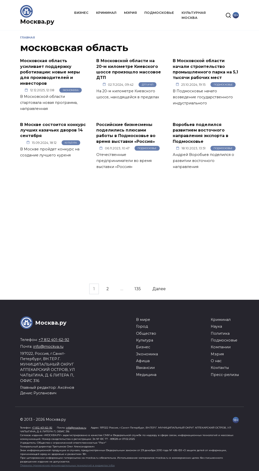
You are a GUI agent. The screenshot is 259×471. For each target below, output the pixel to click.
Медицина (146, 374)
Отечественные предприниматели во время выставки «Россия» (124, 160)
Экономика (71, 90)
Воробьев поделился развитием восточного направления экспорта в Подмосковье (200, 133)
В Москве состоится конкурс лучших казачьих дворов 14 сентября (53, 130)
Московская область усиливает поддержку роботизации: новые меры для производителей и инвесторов (50, 72)
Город (142, 326)
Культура (71, 142)
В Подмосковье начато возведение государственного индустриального (203, 97)
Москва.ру (37, 21)
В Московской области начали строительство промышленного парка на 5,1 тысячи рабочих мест (205, 69)
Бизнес (81, 13)
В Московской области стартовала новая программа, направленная (48, 102)
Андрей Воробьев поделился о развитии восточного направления (203, 160)
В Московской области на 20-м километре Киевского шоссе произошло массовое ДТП (128, 69)
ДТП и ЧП (147, 84)
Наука (216, 326)
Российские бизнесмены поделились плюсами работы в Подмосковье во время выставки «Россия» (125, 133)
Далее (159, 289)
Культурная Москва (194, 15)
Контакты (220, 367)
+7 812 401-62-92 (53, 339)
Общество (146, 333)
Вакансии (145, 367)
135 (138, 289)
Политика (220, 333)
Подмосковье (159, 13)
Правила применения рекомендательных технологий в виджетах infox (67, 465)
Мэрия (130, 13)
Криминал (106, 13)
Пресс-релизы (225, 374)
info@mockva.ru (48, 346)
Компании (221, 347)
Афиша (143, 361)
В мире (143, 319)
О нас (216, 361)
